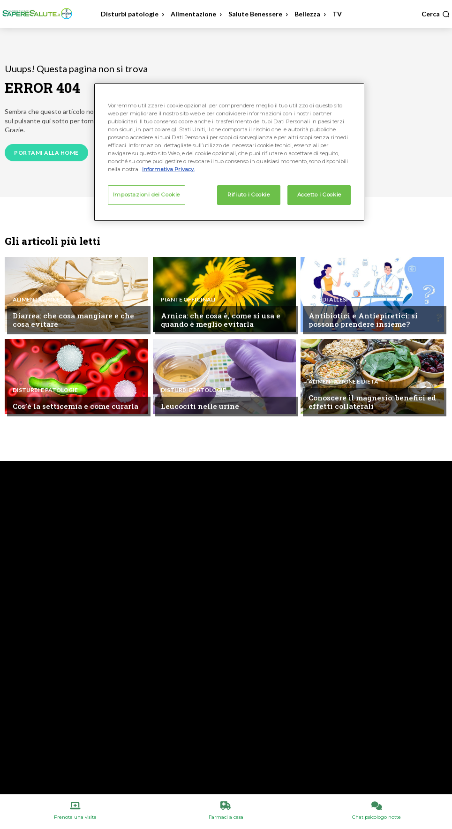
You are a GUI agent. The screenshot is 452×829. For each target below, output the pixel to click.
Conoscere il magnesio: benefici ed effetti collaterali (370, 402)
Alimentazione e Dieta (343, 382)
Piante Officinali (188, 300)
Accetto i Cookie (319, 194)
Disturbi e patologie (45, 390)
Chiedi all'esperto (337, 300)
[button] (436, 14)
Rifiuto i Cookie (248, 194)
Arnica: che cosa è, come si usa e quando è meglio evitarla (218, 320)
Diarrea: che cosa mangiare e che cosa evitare (71, 320)
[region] (229, 152)
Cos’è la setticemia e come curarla (73, 406)
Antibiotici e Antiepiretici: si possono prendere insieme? (361, 320)
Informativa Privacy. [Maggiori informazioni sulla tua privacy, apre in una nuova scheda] (168, 169)
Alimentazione (36, 300)
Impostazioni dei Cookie (146, 194)
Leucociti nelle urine (198, 406)
